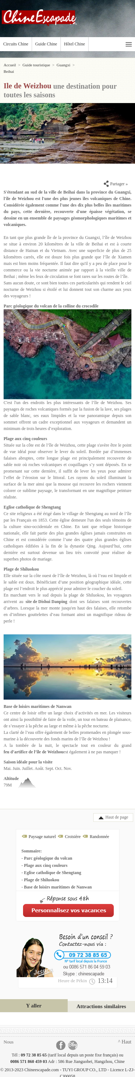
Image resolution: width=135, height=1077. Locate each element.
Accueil (10, 65)
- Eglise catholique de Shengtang (51, 866)
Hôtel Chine (74, 43)
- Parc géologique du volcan (47, 851)
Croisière (73, 830)
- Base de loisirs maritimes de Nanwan (57, 880)
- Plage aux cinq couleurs (45, 858)
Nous (8, 1035)
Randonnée (99, 830)
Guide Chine (46, 43)
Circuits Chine (15, 43)
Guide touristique (36, 65)
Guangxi (63, 65)
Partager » (116, 177)
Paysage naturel (42, 830)
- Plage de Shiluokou (40, 873)
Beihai (82, 65)
